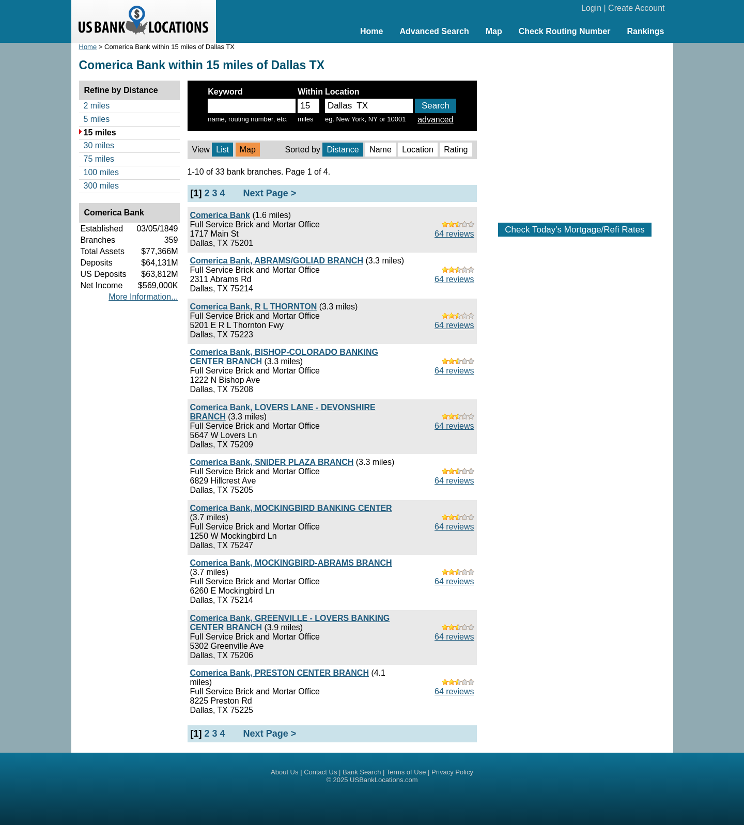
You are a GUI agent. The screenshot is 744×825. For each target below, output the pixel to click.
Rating (456, 149)
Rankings (645, 31)
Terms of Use (406, 772)
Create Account (636, 8)
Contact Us (320, 772)
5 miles (97, 119)
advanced (435, 119)
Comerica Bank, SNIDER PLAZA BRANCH (272, 462)
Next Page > (270, 193)
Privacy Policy (452, 772)
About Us (284, 772)
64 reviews (454, 233)
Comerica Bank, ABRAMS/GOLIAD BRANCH (276, 260)
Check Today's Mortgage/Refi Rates (574, 230)
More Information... (143, 296)
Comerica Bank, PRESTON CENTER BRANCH (279, 672)
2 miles (97, 105)
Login (591, 8)
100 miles (101, 172)
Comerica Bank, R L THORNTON (253, 306)
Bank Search (362, 772)
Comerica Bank (220, 215)
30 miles (99, 145)
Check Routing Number (565, 31)
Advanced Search (434, 31)
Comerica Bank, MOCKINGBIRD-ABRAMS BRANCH (291, 562)
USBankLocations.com (384, 780)
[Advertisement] (575, 127)
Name (380, 149)
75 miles (99, 158)
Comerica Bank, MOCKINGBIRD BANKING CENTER (291, 508)
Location (417, 149)
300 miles (101, 185)
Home (371, 31)
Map (494, 31)
